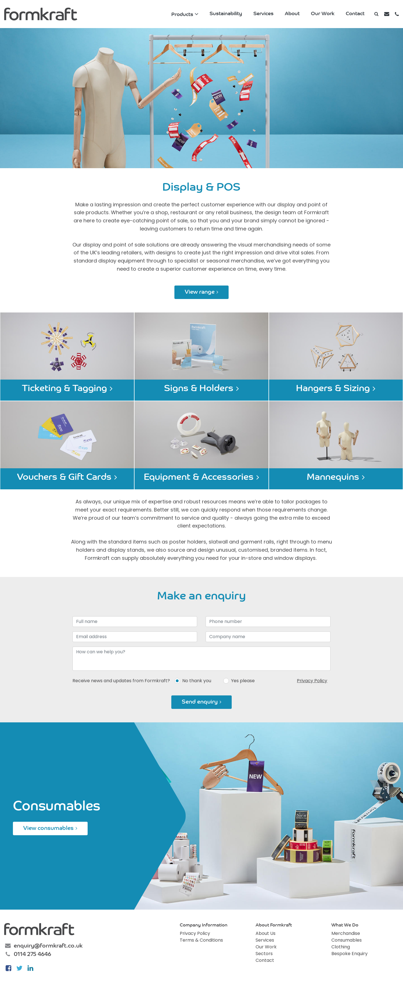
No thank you (196, 680)
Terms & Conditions (201, 940)
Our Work (322, 14)
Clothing (340, 947)
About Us (266, 933)
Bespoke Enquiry (349, 953)
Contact (355, 14)
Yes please (243, 680)
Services (263, 14)
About (292, 14)
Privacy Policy (312, 680)
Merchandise (345, 933)
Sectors (264, 953)
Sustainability (226, 14)
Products (182, 14)
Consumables (346, 940)
